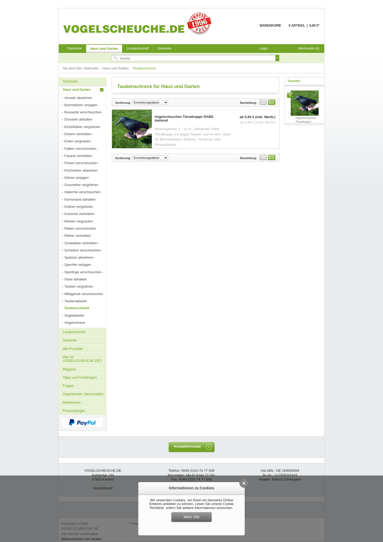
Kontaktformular (187, 446)
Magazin (69, 369)
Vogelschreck (74, 323)
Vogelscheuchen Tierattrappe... (306, 120)
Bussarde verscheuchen (82, 112)
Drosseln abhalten (78, 119)
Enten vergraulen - (78, 141)
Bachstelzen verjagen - (81, 105)
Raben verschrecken (80, 228)
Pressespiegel (74, 411)
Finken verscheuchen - (81, 163)
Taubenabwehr (75, 301)
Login (263, 48)
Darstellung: (248, 102)
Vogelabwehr (74, 315)
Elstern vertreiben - (79, 134)
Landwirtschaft (138, 48)
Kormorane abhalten (80, 199)
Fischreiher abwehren (81, 170)
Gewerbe (164, 48)
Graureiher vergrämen (81, 185)
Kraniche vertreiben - (80, 214)
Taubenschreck (76, 308)
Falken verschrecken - (81, 149)
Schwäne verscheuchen (82, 250)
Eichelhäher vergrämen (82, 127)
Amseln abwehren (78, 98)
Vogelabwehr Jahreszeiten (83, 394)
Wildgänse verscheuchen (83, 294)
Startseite (91, 68)
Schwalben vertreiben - (82, 243)
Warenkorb (246, 29)
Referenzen (72, 402)
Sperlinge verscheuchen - (83, 272)
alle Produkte (73, 349)
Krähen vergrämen (78, 207)
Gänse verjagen (76, 178)
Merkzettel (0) (308, 48)
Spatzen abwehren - (79, 257)
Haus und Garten (104, 49)
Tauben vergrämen (78, 286)
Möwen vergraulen (78, 221)
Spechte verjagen (77, 265)
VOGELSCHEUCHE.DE (139, 24)
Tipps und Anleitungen (80, 377)
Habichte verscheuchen (82, 192)
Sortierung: (123, 102)
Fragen (68, 386)
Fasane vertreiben (78, 156)
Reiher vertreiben (77, 236)
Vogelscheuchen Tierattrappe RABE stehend (184, 118)
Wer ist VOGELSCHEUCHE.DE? (82, 359)
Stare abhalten (75, 279)
